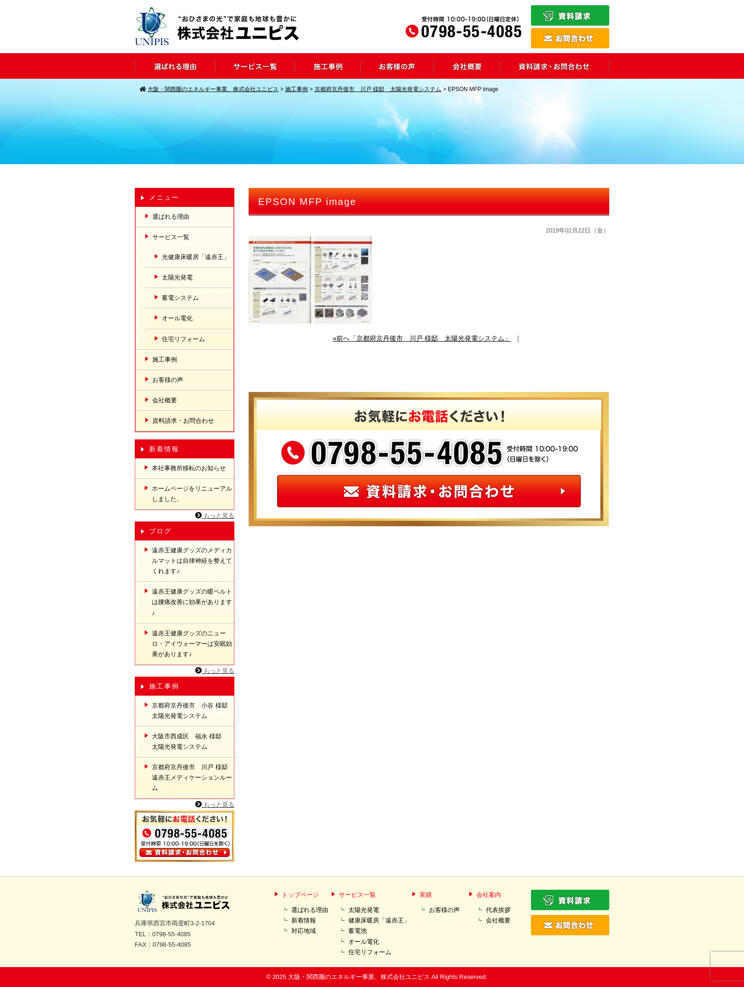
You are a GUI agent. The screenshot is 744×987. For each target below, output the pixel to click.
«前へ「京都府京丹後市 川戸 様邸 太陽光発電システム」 (422, 338)
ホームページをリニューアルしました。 (192, 494)
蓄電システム (180, 297)
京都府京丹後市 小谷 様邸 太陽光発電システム (193, 710)
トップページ (300, 894)
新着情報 (303, 920)
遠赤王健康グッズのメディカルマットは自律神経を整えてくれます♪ (192, 561)
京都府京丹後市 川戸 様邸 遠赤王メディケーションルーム (193, 777)
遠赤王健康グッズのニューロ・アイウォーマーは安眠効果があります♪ (192, 644)
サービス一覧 (170, 237)
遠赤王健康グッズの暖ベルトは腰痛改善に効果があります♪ (192, 602)
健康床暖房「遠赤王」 (379, 920)
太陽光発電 (177, 277)
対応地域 (303, 930)
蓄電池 (357, 930)
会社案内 (488, 894)
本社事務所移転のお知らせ (189, 468)
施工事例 (164, 359)
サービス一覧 (357, 894)
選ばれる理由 (170, 216)
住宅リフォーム (183, 339)
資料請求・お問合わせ (183, 420)
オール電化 (177, 318)
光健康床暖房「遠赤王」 (196, 257)
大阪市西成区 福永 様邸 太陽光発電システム (190, 741)
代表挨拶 (498, 909)
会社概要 (164, 400)
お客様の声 (167, 379)
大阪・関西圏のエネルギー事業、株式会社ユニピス (359, 976)
